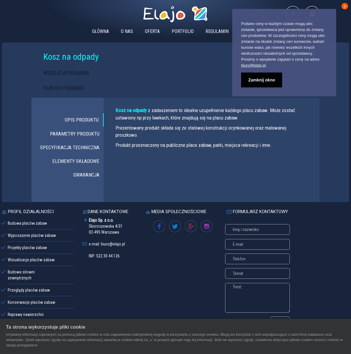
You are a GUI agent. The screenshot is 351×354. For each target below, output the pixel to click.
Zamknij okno (261, 80)
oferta (206, 227)
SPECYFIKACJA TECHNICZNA (69, 147)
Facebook (161, 227)
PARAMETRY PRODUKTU (74, 134)
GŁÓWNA (100, 31)
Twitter (175, 227)
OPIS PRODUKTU (82, 120)
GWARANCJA (86, 175)
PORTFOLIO (183, 31)
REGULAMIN (217, 31)
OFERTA (152, 31)
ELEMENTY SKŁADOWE (75, 161)
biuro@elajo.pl (253, 65)
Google (191, 227)
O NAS (127, 31)
